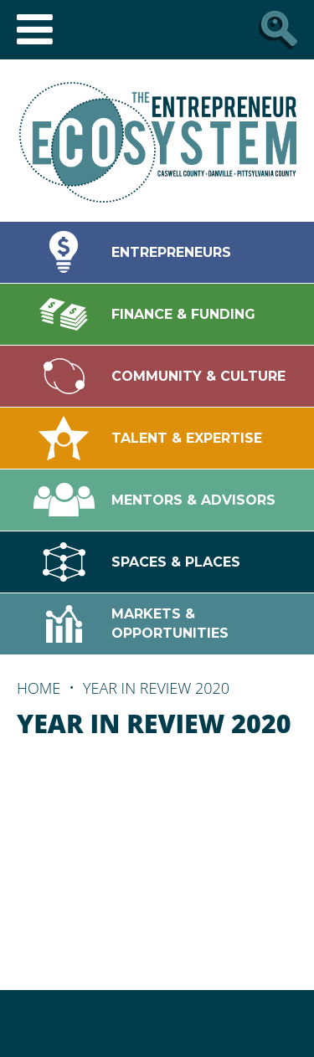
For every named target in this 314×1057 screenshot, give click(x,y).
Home (38, 687)
